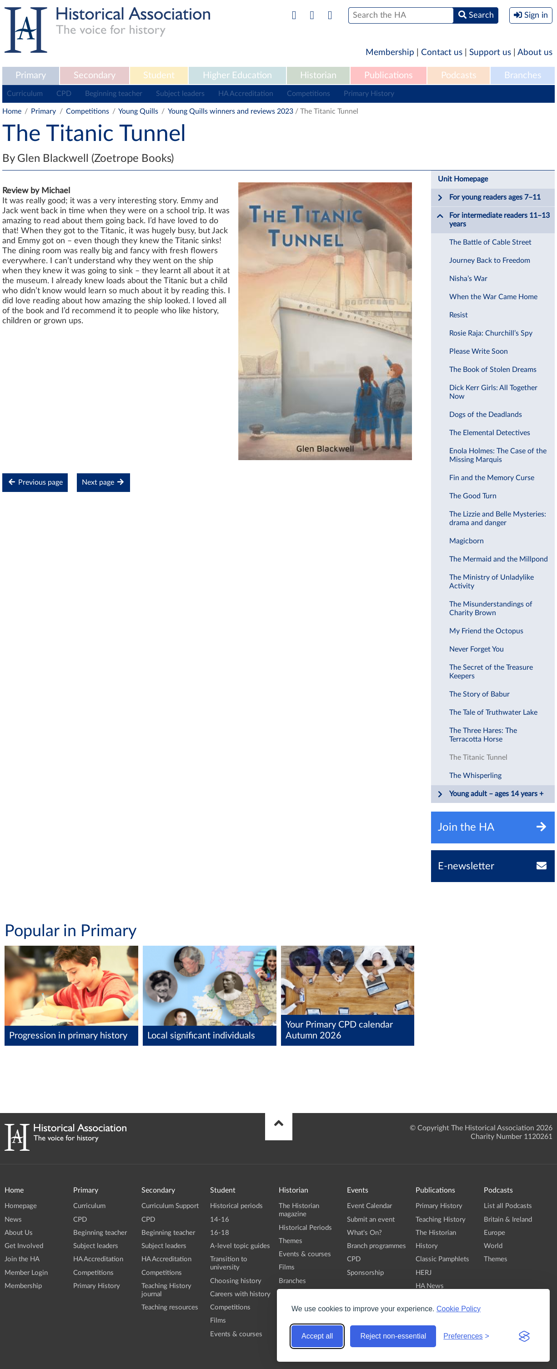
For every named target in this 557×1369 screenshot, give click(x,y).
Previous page (35, 482)
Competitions (308, 93)
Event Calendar (369, 1206)
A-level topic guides (240, 1246)
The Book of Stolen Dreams (493, 369)
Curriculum (25, 93)
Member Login (26, 1272)
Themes (290, 1241)
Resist (458, 315)
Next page (103, 482)
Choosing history (235, 1281)
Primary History (369, 93)
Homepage (21, 1206)
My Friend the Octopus (486, 631)
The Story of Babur (479, 694)
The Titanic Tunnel (478, 757)
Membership (390, 52)
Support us (490, 52)
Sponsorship (365, 1272)
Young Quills (138, 111)
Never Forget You (476, 649)
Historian (318, 75)
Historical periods (236, 1206)
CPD (63, 93)
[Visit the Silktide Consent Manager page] (524, 1336)
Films (218, 1320)
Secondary (94, 75)
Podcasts (459, 75)
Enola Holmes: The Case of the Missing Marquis (498, 455)
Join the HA (22, 1259)
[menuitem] (31, 76)
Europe (494, 1232)
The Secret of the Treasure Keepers (491, 672)
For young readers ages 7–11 (489, 197)
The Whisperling (475, 775)
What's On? (364, 1232)
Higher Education (237, 75)
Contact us (441, 52)
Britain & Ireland (508, 1219)
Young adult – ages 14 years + (490, 794)
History (427, 1246)
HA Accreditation (245, 93)
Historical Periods (305, 1227)
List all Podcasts (508, 1206)
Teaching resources (169, 1307)
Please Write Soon (478, 351)
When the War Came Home (493, 297)
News (13, 1219)
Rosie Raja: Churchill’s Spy (490, 333)
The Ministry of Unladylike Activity (491, 582)
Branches (523, 75)
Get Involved (24, 1246)
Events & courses (236, 1334)
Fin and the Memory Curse (491, 477)
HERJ (424, 1272)
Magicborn (466, 541)
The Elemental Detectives (489, 432)
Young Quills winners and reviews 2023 (230, 111)
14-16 (219, 1219)
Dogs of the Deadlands (485, 414)
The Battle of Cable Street (490, 242)
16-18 (219, 1232)
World (493, 1246)
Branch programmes (376, 1246)
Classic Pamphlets (442, 1259)
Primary (30, 75)
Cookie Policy (459, 1309)
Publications (388, 75)
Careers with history (240, 1294)
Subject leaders (180, 93)
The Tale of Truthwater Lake (493, 712)
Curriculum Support (170, 1206)
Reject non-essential (393, 1336)
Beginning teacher (113, 93)
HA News (430, 1286)
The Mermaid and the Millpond (498, 559)
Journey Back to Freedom (489, 260)
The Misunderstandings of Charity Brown (490, 609)
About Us (19, 1232)
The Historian (436, 1232)
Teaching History (441, 1219)
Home (11, 111)
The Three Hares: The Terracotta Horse (483, 735)
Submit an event (371, 1219)
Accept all (317, 1336)
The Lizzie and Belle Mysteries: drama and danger (497, 519)
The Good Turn (473, 496)
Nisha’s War (468, 278)
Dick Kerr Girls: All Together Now (493, 392)
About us (534, 52)
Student (159, 75)
